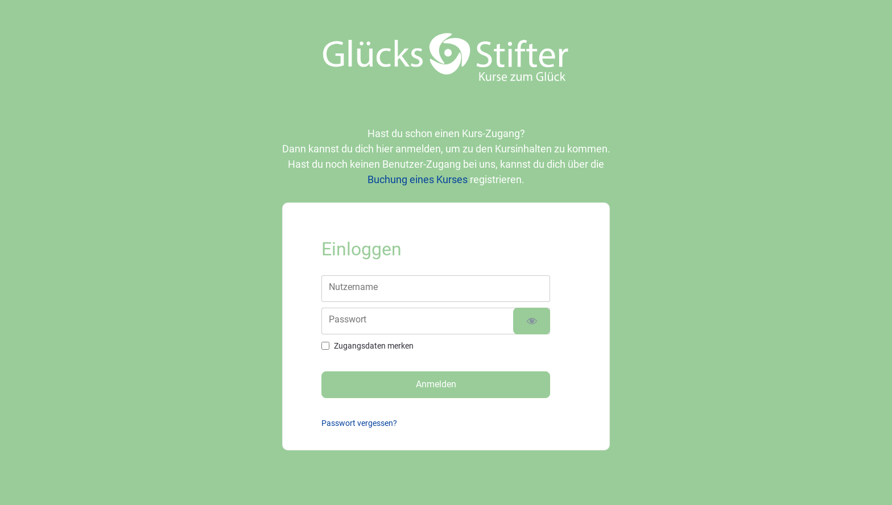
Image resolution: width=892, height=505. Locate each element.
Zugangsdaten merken (374, 345)
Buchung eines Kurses (417, 179)
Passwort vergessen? (359, 423)
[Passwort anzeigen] (531, 321)
